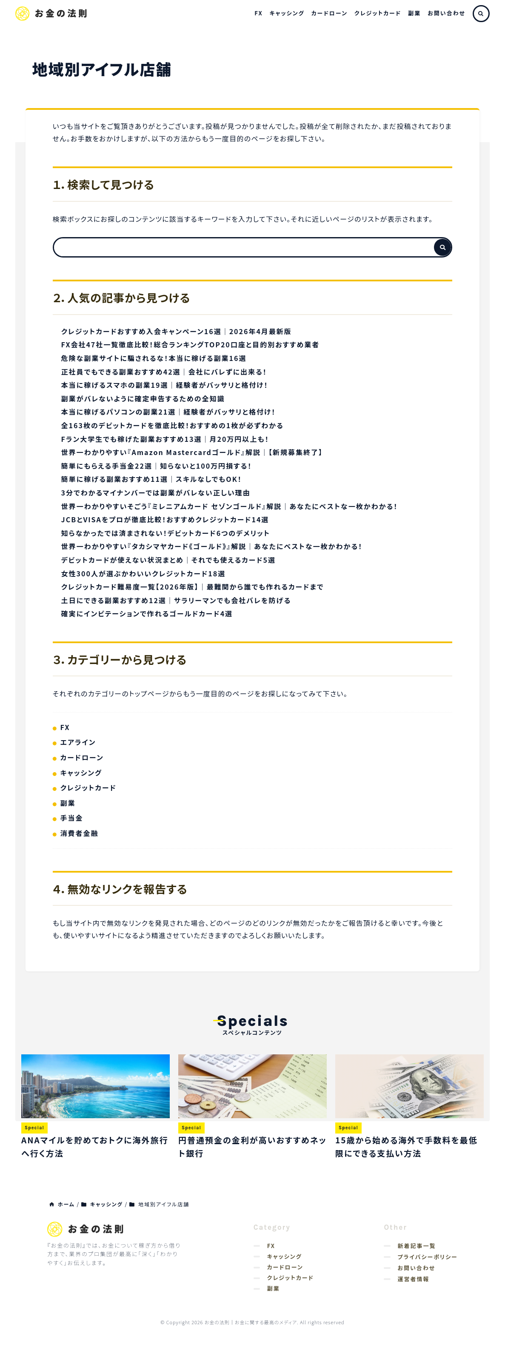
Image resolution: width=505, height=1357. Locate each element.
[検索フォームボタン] (442, 247)
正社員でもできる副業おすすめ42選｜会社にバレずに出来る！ (164, 371)
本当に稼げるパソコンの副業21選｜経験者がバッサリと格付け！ (168, 412)
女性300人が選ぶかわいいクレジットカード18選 (143, 573)
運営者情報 (413, 1279)
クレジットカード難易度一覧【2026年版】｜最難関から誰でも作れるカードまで (192, 586)
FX (258, 13)
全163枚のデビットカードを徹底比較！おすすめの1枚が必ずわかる (172, 425)
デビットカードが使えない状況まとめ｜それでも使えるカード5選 (168, 560)
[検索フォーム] (244, 247)
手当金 (71, 818)
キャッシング (287, 13)
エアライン (78, 742)
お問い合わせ (446, 13)
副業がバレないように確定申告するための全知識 (143, 398)
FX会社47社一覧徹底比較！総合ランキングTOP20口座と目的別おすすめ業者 (190, 344)
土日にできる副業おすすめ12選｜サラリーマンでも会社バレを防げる (176, 600)
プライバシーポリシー (427, 1257)
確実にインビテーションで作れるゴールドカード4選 (147, 613)
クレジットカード (377, 13)
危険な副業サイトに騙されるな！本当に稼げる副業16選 (154, 358)
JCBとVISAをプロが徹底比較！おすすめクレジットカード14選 (165, 519)
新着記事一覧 (416, 1246)
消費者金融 (79, 833)
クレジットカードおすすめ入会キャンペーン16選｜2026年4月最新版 (176, 331)
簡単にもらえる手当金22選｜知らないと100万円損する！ (156, 466)
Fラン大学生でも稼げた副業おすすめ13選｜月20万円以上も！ (165, 439)
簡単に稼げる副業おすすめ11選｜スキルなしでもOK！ (151, 479)
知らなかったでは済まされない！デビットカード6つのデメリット (165, 533)
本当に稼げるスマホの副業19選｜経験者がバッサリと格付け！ (164, 385)
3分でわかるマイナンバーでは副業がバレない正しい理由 (156, 492)
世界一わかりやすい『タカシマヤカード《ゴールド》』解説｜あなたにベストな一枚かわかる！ (212, 546)
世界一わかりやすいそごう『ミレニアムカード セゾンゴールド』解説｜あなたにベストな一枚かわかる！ (229, 506)
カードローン (329, 13)
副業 (414, 13)
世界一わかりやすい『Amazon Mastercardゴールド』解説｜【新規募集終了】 (192, 452)
